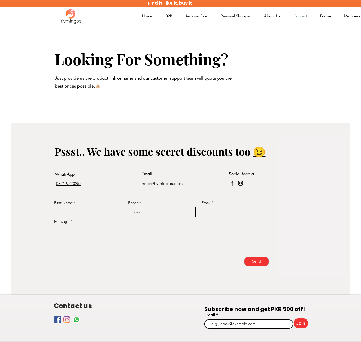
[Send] (256, 261)
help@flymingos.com (162, 183)
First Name (63, 203)
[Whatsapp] (76, 319)
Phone (133, 203)
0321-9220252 (68, 183)
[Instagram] (240, 183)
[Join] (301, 323)
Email (205, 203)
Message (61, 221)
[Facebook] (232, 183)
